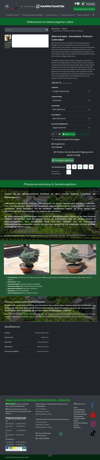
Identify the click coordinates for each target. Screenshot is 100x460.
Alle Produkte (55, 29)
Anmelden (90, 4)
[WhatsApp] (85, 166)
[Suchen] (47, 30)
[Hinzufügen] (59, 134)
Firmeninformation (79, 412)
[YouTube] (12, 8)
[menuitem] (13, 15)
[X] (74, 166)
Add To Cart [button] (68, 134)
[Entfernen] (52, 134)
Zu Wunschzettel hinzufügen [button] (66, 139)
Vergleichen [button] (58, 144)
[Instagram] (16, 4)
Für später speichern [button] (62, 160)
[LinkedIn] (80, 166)
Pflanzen (64, 29)
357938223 (43, 438)
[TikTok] (16, 8)
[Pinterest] (91, 166)
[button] (7, 6)
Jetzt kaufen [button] (83, 134)
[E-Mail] (68, 172)
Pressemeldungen (79, 410)
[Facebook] (12, 4)
